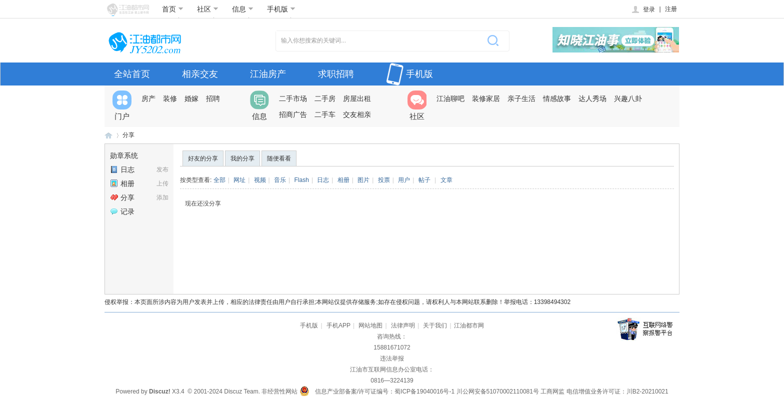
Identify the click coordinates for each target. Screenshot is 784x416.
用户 (404, 180)
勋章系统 (124, 156)
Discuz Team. (242, 391)
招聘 (213, 98)
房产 (149, 98)
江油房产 (268, 74)
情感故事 (557, 98)
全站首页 (132, 74)
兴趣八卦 (628, 98)
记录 (122, 212)
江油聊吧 (450, 98)
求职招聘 (336, 74)
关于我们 (435, 325)
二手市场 (293, 98)
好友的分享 (203, 158)
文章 (446, 180)
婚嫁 (191, 98)
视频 (260, 180)
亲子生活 (522, 98)
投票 (384, 180)
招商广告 (293, 114)
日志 (122, 170)
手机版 (281, 9)
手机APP (338, 325)
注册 (671, 9)
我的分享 (242, 158)
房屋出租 (357, 98)
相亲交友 (200, 74)
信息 (243, 9)
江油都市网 (108, 135)
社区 (207, 9)
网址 (240, 180)
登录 (642, 9)
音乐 (280, 180)
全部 (220, 180)
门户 (122, 105)
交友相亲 (357, 114)
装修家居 (486, 98)
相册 (122, 184)
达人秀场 (592, 98)
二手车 (325, 114)
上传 (162, 183)
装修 (170, 98)
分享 (128, 135)
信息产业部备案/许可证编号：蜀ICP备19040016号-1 (384, 391)
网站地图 (370, 325)
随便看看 (279, 158)
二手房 (325, 98)
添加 (162, 197)
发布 (162, 169)
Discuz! (159, 391)
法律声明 (403, 325)
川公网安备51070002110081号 (497, 391)
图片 (364, 180)
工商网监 (552, 391)
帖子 (424, 180)
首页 (173, 9)
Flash (301, 180)
